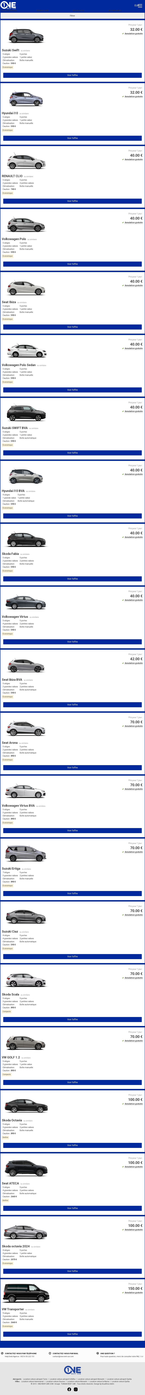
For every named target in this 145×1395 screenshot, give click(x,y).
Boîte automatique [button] (28, 438)
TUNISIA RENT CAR (68, 1384)
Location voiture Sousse (55, 1381)
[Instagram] (76, 1390)
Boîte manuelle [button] (26, 60)
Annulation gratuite (134, 33)
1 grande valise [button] (9, 498)
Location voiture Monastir (77, 1381)
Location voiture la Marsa (99, 1381)
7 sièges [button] (6, 872)
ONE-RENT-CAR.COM (45, 1384)
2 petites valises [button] (27, 183)
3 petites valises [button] (27, 1316)
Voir (141, 1356)
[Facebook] (69, 1390)
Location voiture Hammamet (32, 1381)
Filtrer (72, 16)
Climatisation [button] (8, 60)
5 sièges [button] (6, 54)
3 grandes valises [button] (10, 1001)
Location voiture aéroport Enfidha (62, 1379)
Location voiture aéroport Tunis (35, 1379)
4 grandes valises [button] (10, 372)
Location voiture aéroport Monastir (91, 1379)
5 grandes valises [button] (10, 812)
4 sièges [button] (6, 495)
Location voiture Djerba (121, 1381)
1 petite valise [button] (26, 57)
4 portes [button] (23, 1313)
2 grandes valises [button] (10, 57)
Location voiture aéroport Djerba (119, 1379)
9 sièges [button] (6, 1313)
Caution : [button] (9, 63)
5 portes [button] (23, 54)
